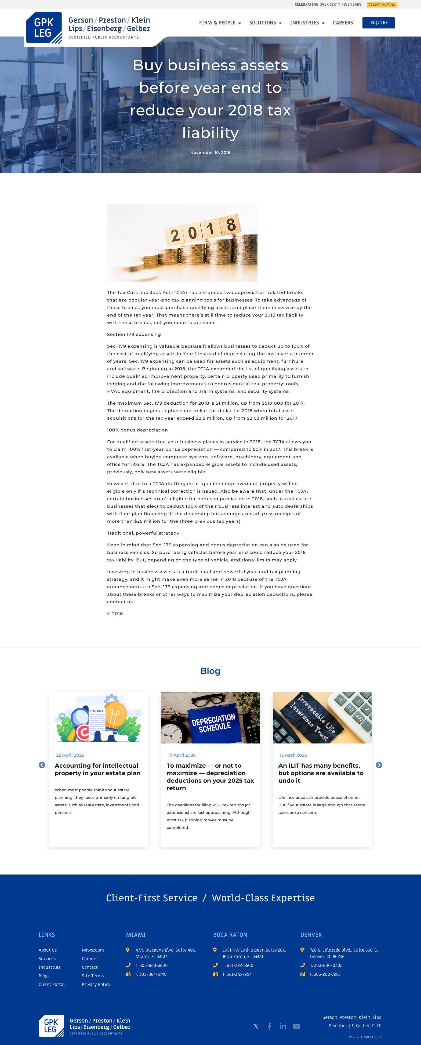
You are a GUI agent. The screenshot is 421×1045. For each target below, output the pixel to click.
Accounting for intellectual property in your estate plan (98, 769)
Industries (307, 23)
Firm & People (220, 23)
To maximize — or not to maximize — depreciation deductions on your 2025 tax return (210, 777)
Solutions (265, 23)
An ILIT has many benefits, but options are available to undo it (321, 773)
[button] (42, 764)
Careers (343, 23)
